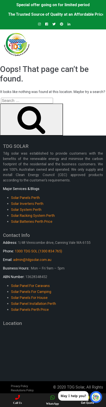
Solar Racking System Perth (33, 215)
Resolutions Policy (22, 390)
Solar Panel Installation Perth (33, 303)
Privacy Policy (19, 386)
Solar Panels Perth (25, 198)
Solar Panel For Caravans (30, 286)
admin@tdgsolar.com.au (32, 260)
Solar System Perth (26, 209)
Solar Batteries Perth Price (31, 221)
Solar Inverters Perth (27, 204)
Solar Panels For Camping (31, 292)
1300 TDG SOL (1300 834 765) (38, 251)
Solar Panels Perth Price (30, 309)
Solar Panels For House (29, 298)
